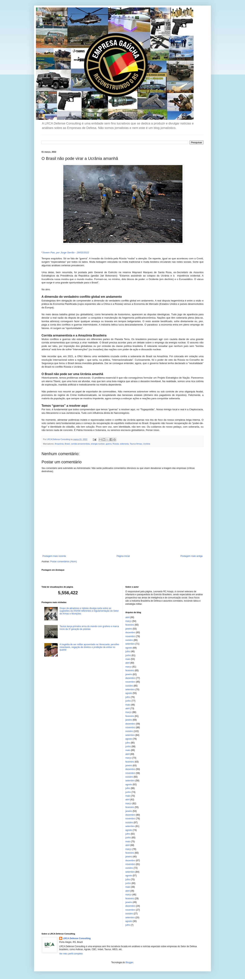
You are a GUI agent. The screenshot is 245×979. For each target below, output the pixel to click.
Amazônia (59, 444)
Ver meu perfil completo (71, 953)
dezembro (130, 632)
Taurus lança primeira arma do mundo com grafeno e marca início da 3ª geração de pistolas (89, 627)
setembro (130, 644)
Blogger (129, 962)
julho (127, 651)
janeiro (128, 628)
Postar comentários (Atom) (63, 561)
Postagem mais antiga (191, 556)
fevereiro (129, 625)
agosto (128, 647)
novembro (130, 636)
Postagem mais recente (54, 556)
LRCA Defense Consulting (77, 938)
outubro (129, 640)
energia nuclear (98, 444)
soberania (124, 444)
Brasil (67, 444)
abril (127, 617)
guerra (109, 444)
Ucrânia (146, 444)
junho (128, 655)
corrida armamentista (80, 444)
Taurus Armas (136, 444)
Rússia (116, 444)
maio (127, 659)
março (128, 621)
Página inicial (123, 556)
